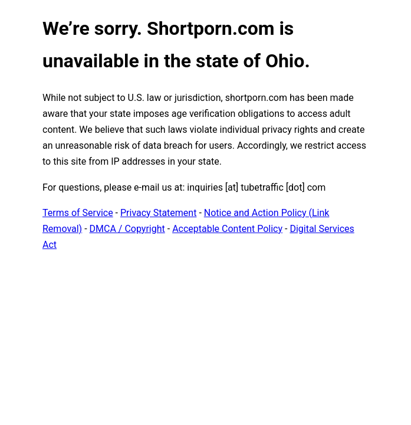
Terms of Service (77, 212)
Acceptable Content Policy (227, 228)
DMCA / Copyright (127, 228)
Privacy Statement (158, 212)
